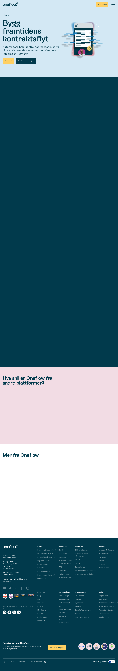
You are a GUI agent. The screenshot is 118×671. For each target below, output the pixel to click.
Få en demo (102, 4)
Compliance (80, 567)
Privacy (12, 662)
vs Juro (62, 613)
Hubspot (78, 599)
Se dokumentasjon (26, 61)
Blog (61, 550)
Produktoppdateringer (46, 575)
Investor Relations (106, 550)
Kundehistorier (65, 578)
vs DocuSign (64, 596)
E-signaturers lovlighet (84, 574)
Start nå (8, 61)
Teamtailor (79, 606)
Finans (40, 606)
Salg (39, 596)
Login (5, 662)
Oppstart (41, 621)
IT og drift (41, 610)
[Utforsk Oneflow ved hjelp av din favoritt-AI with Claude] (9, 612)
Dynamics (79, 603)
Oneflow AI (42, 578)
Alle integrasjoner (82, 617)
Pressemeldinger (106, 553)
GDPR (77, 560)
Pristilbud (41, 568)
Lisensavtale (104, 613)
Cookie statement (35, 662)
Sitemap (22, 662)
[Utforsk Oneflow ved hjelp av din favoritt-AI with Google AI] (19, 612)
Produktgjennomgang (46, 550)
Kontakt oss (104, 568)
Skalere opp (42, 617)
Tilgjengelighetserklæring (85, 570)
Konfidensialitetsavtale (108, 603)
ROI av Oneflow (43, 571)
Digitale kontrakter (45, 553)
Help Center (64, 574)
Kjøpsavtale (103, 599)
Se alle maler (104, 617)
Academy (63, 553)
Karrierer (102, 561)
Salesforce (79, 596)
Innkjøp (40, 603)
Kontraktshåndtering (46, 557)
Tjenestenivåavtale (106, 610)
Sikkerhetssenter (82, 550)
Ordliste (62, 557)
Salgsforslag (42, 564)
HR (38, 599)
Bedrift (40, 613)
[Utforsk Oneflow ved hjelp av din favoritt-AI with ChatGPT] (5, 612)
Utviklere (62, 570)
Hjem (5, 15)
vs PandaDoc (64, 599)
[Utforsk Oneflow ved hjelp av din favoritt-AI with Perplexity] (14, 612)
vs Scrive (62, 616)
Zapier (77, 613)
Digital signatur (43, 561)
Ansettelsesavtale (106, 606)
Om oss (102, 564)
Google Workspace (83, 610)
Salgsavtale (103, 596)
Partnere (102, 557)
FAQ (60, 567)
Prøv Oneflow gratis (57, 647)
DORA (77, 563)
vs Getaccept (64, 603)
